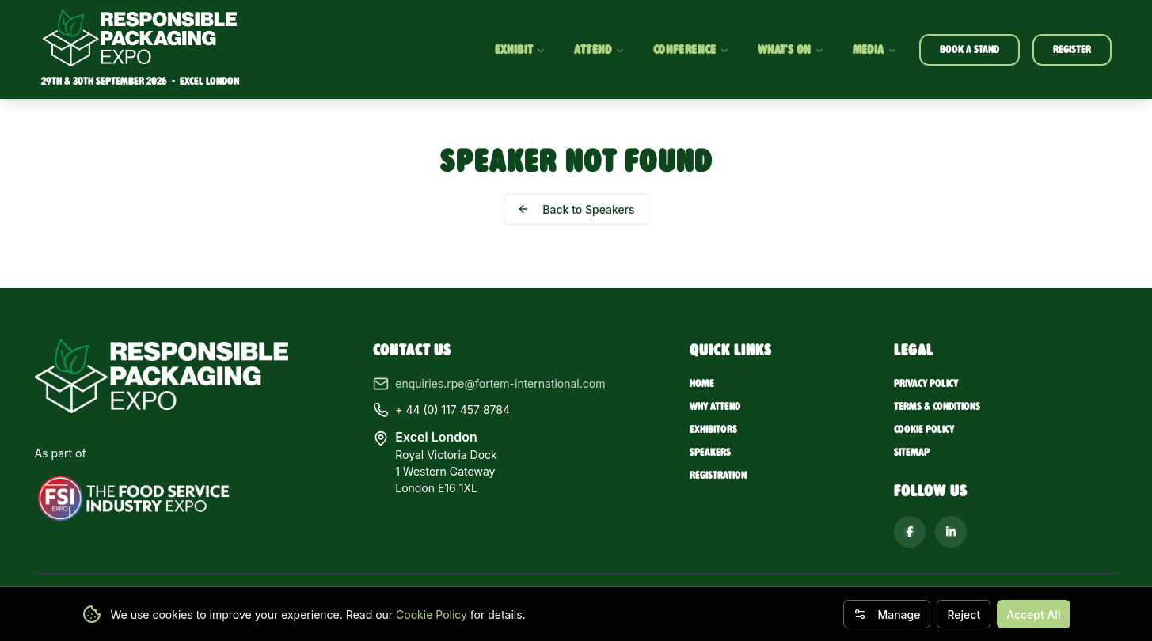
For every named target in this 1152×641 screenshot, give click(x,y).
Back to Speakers (575, 209)
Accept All (1033, 614)
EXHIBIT (520, 50)
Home (702, 383)
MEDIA (875, 50)
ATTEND (599, 50)
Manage (887, 614)
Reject (963, 614)
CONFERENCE (691, 50)
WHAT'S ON (791, 50)
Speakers (710, 452)
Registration (718, 475)
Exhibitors (713, 429)
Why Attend (715, 406)
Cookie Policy (431, 614)
